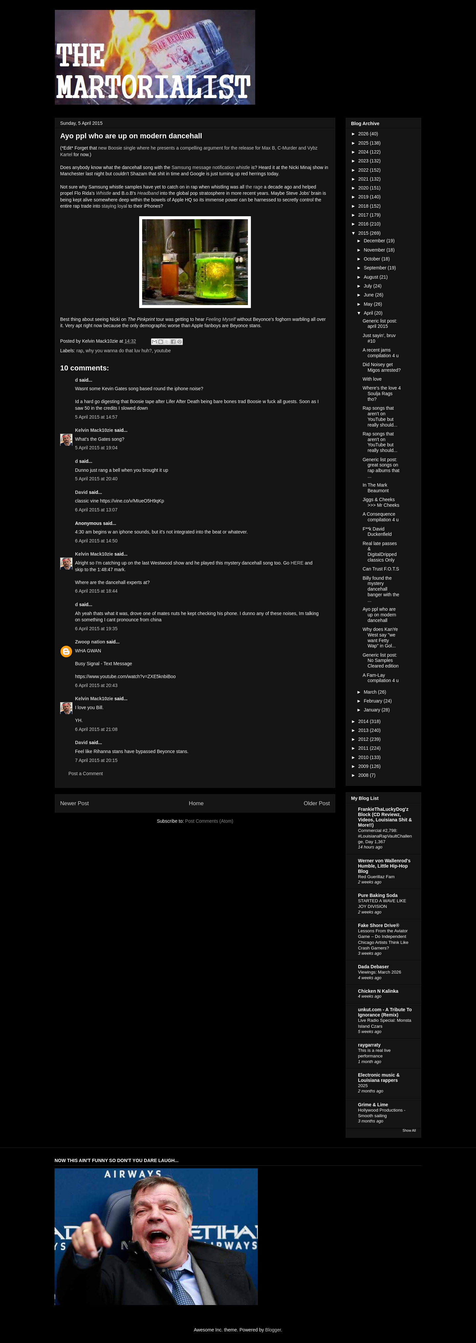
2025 (364, 143)
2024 (364, 152)
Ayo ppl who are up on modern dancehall (379, 614)
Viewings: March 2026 (379, 972)
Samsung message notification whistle (211, 167)
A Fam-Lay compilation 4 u (381, 677)
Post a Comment (85, 773)
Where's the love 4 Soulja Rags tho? (382, 393)
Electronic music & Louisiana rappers (379, 1077)
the (249, 186)
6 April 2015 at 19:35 (96, 628)
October (372, 258)
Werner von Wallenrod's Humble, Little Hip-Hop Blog (384, 866)
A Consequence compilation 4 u (381, 516)
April (369, 313)
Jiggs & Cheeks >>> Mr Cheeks (381, 502)
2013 (364, 730)
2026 (364, 133)
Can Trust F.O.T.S (381, 568)
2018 (364, 206)
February (373, 701)
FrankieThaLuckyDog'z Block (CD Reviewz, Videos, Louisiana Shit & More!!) (385, 817)
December (375, 240)
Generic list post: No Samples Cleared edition (381, 660)
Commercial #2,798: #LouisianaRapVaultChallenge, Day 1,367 (385, 836)
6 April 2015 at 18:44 (96, 591)
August (371, 277)
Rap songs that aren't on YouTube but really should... (380, 416)
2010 (364, 757)
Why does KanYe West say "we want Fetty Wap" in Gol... (380, 637)
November (375, 250)
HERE (297, 563)
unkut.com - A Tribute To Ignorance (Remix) (385, 1012)
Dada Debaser (373, 966)
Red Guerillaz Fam (376, 876)
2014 (364, 721)
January (372, 709)
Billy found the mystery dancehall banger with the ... (381, 589)
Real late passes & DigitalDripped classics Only (380, 552)
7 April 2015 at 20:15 (96, 760)
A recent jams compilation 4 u (381, 352)
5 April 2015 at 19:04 (96, 447)
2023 (364, 160)
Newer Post (74, 803)
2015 (364, 233)
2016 (364, 223)
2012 (364, 739)
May (369, 304)
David (81, 492)
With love (372, 379)
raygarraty (369, 1045)
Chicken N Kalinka (378, 991)
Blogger (273, 1329)
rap (79, 350)
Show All (409, 1130)
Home (196, 803)
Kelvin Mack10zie (94, 430)
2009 (364, 766)
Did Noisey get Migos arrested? (382, 367)
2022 (364, 170)
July (368, 286)
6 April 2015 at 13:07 (96, 509)
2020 (364, 187)
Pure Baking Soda (378, 895)
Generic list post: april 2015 (380, 323)
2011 (364, 748)
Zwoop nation (90, 641)
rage (257, 186)
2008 (364, 775)
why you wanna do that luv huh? (119, 350)
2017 (364, 215)
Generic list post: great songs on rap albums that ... (381, 468)
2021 (364, 179)
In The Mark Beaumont (376, 487)
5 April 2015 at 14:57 (96, 417)
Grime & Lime (373, 1104)
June (369, 294)
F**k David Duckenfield (377, 531)
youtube (162, 350)
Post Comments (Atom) (209, 821)
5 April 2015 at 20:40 (96, 478)
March (371, 692)
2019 (364, 196)
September (375, 267)
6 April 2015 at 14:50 (96, 540)
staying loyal (114, 206)
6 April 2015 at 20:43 (96, 685)
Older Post (317, 803)
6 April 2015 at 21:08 (96, 729)
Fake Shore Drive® (378, 925)
